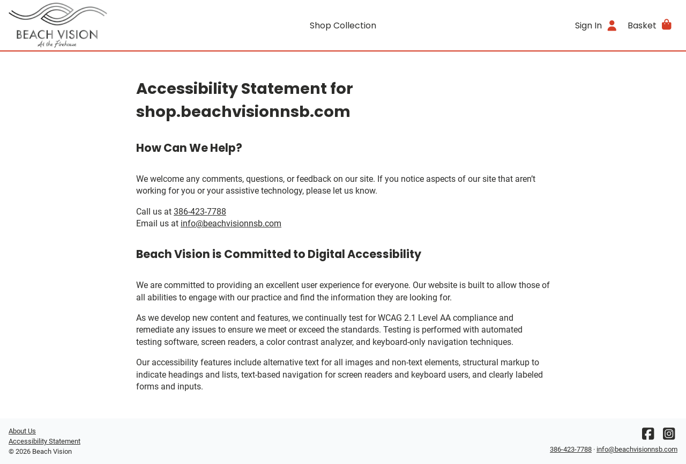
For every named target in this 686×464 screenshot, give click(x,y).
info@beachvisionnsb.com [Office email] (231, 223)
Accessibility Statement (44, 441)
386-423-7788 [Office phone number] (200, 212)
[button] (650, 25)
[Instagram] (668, 436)
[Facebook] (648, 436)
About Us (22, 431)
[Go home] (92, 25)
